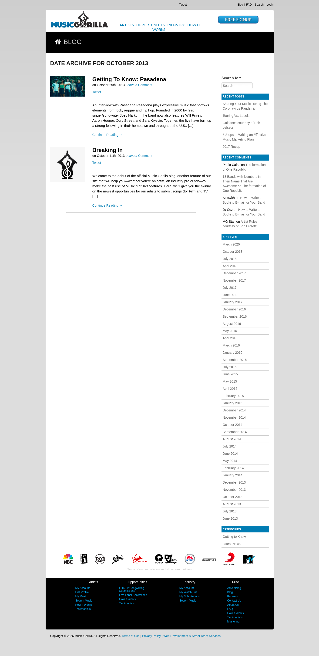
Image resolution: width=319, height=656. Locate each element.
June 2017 (230, 295)
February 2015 (233, 396)
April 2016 (230, 338)
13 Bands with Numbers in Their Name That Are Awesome (242, 181)
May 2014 (230, 461)
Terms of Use (131, 636)
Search (259, 4)
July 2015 (230, 367)
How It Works (83, 604)
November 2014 (234, 417)
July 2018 (230, 259)
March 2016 (231, 345)
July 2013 (230, 511)
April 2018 (230, 266)
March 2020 (231, 244)
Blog (240, 4)
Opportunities (150, 25)
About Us (232, 604)
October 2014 (232, 425)
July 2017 (230, 287)
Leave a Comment (139, 85)
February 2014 (233, 468)
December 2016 (234, 309)
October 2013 (232, 497)
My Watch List (188, 592)
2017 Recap (231, 146)
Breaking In (107, 150)
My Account (82, 588)
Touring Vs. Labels (236, 116)
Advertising (234, 588)
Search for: (231, 78)
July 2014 (230, 446)
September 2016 (235, 316)
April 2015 (230, 388)
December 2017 (234, 273)
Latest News (232, 544)
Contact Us (234, 600)
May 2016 (230, 331)
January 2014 (232, 475)
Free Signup (238, 19)
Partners (232, 596)
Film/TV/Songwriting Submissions (131, 589)
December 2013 (234, 482)
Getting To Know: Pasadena (129, 79)
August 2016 (232, 324)
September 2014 (235, 432)
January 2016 (232, 352)
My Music (81, 596)
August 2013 (232, 504)
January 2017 (232, 302)
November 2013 (234, 489)
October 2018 (232, 251)
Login (270, 4)
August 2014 (232, 439)
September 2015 (235, 360)
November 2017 (234, 280)
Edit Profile (82, 592)
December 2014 (234, 410)
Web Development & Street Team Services (192, 636)
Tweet (183, 4)
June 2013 (230, 518)
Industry (176, 25)
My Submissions (189, 596)
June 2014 (230, 453)
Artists (127, 25)
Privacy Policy (151, 636)
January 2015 (232, 403)
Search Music (83, 600)
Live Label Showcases (133, 595)
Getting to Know (234, 536)
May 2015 (230, 381)
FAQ (249, 4)
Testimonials (83, 609)
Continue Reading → (107, 135)
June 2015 (230, 374)
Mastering (233, 621)
